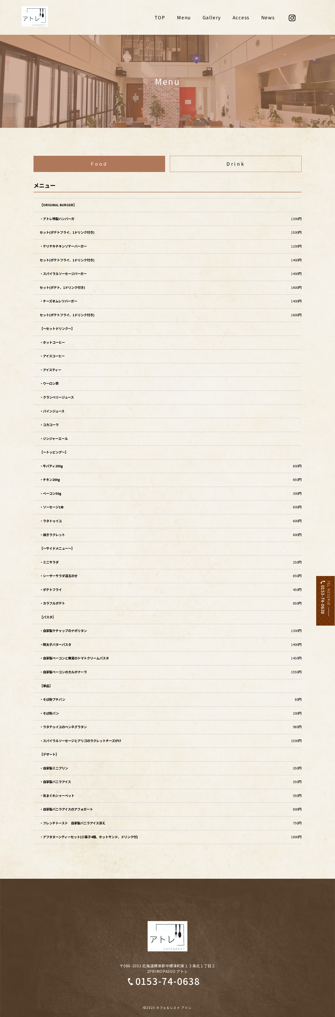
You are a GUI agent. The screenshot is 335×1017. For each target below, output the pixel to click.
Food (99, 163)
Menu (184, 17)
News (268, 17)
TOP (159, 17)
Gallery (212, 17)
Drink (235, 163)
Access (241, 17)
